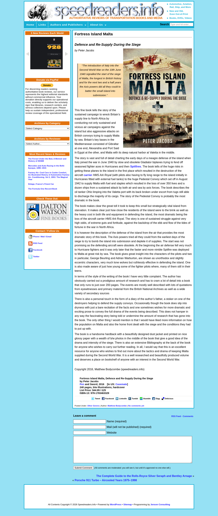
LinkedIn (123, 399)
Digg (158, 399)
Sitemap (127, 509)
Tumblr (135, 399)
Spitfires (135, 166)
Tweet (97, 399)
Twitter (33, 257)
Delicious (169, 399)
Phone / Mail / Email (39, 237)
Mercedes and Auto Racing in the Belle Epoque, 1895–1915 (46, 167)
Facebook (109, 399)
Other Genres (93, 406)
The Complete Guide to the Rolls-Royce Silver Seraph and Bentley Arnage (144, 481)
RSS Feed (35, 243)
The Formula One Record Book (42, 189)
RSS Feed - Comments (182, 416)
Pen (82, 384)
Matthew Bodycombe (117, 406)
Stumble (147, 399)
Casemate (121, 384)
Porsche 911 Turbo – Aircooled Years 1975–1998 (106, 485)
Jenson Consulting (160, 509)
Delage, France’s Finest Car (41, 184)
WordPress (115, 509)
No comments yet (136, 406)
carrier (88, 175)
